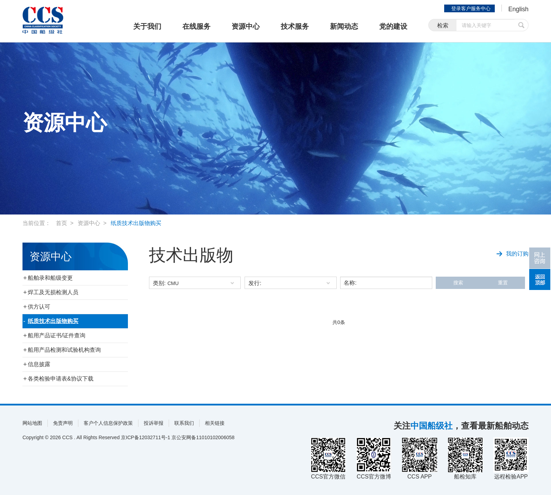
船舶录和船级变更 (50, 278)
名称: (350, 283)
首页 (61, 223)
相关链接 (215, 423)
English (518, 9)
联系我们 (184, 423)
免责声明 (63, 423)
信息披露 (39, 364)
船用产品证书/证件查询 (56, 335)
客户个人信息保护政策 (108, 423)
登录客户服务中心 (470, 8)
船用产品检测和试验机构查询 (64, 350)
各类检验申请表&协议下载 (60, 379)
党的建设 (393, 26)
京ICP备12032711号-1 (145, 437)
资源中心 (246, 26)
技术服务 (295, 26)
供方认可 (39, 307)
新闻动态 (344, 26)
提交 (521, 25)
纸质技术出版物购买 (136, 223)
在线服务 (196, 26)
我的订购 (513, 253)
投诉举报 (153, 423)
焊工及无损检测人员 (53, 292)
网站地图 (32, 423)
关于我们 (147, 26)
